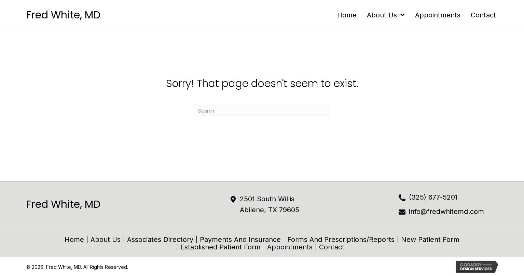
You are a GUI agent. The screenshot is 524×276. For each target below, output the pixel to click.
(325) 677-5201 (433, 197)
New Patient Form (430, 239)
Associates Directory (160, 239)
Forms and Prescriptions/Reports (341, 239)
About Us (106, 239)
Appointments (290, 247)
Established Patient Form (220, 247)
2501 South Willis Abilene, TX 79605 (269, 204)
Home (74, 239)
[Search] (262, 110)
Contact (331, 247)
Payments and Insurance (240, 239)
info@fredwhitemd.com (446, 211)
